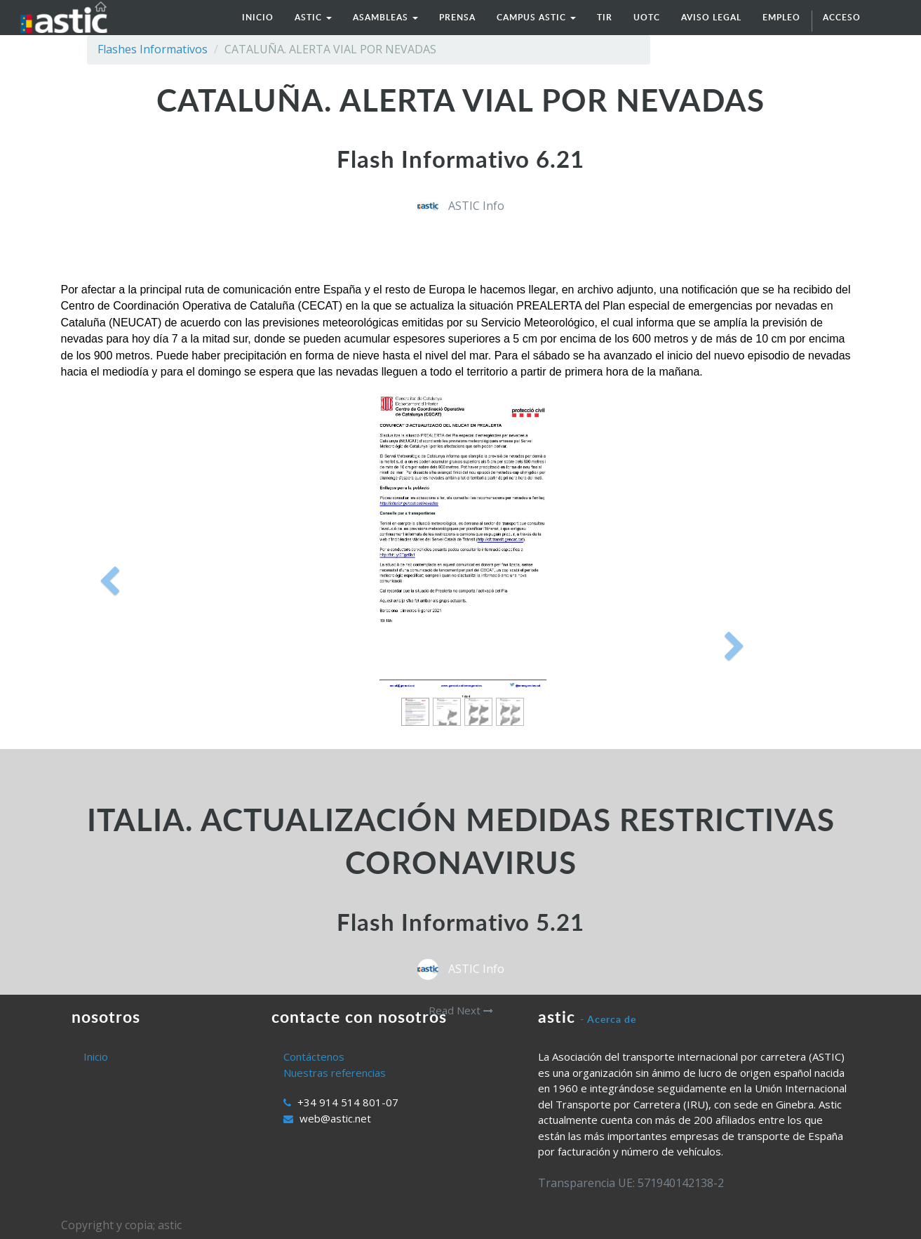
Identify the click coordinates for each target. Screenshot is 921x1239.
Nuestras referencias (334, 1073)
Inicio (95, 1056)
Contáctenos (313, 1056)
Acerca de (611, 1019)
